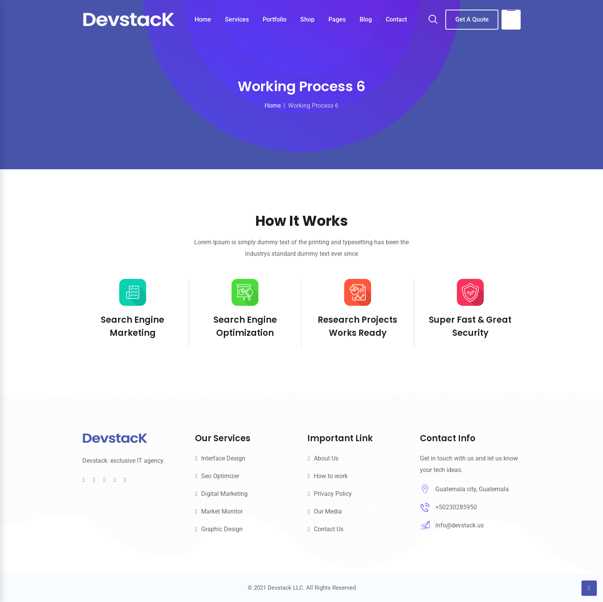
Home (203, 19)
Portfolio (275, 19)
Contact (396, 19)
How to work (331, 476)
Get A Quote (472, 19)
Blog (366, 19)
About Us (326, 458)
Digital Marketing (224, 493)
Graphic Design (222, 529)
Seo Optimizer (220, 476)
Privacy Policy (333, 493)
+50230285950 (456, 507)
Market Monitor (222, 511)
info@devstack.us (459, 525)
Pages (337, 19)
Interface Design (223, 458)
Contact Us (328, 529)
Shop (307, 19)
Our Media (328, 511)
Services (237, 19)
